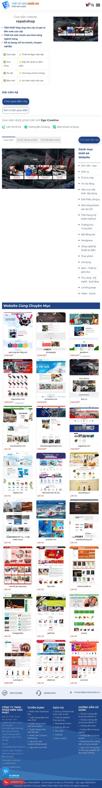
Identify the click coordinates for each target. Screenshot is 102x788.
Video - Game (88, 293)
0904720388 (16, 693)
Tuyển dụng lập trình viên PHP (38, 718)
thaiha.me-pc (18, 540)
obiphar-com (18, 493)
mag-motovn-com (18, 399)
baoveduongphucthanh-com (51, 446)
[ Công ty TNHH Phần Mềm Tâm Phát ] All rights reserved (60, 785)
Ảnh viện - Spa (88, 165)
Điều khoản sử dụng (68, 127)
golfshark (51, 633)
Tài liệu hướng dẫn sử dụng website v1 (88, 715)
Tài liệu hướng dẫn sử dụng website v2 (88, 721)
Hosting (57, 734)
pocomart (84, 680)
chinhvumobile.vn (84, 586)
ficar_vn (84, 399)
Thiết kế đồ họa (61, 727)
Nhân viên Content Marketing (37, 736)
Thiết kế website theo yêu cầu (61, 718)
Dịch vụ (85, 171)
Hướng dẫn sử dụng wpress (88, 730)
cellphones (51, 680)
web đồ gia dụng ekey (17, 586)
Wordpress (87, 240)
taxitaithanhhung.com (84, 540)
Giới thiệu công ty (90, 199)
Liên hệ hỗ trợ (13, 127)
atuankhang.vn (84, 493)
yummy (84, 633)
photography (51, 352)
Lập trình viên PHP (37, 747)
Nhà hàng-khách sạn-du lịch (90, 207)
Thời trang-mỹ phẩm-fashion (88, 217)
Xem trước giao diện (16, 110)
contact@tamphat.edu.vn (87, 692)
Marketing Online (62, 723)
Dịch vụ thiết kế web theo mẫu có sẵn (63, 712)
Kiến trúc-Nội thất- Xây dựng (89, 191)
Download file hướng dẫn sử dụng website (89, 742)
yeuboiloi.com (51, 540)
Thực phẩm (87, 256)
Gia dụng (86, 262)
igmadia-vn (84, 352)
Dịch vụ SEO (59, 738)
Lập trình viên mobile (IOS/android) (37, 742)
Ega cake (51, 586)
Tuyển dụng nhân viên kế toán (36, 730)
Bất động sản (88, 234)
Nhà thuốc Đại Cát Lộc (51, 493)
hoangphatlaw (17, 633)
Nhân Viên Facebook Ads (38, 712)
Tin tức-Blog (87, 183)
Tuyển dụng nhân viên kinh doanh (36, 724)
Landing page (88, 287)
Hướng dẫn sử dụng (39, 127)
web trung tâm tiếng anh (18, 352)
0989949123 (50, 693)
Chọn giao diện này (15, 101)
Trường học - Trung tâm (88, 227)
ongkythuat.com (84, 446)
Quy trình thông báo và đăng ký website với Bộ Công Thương (88, 750)
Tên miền (58, 731)
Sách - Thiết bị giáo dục (88, 270)
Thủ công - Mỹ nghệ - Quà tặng (90, 280)
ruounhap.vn (18, 680)
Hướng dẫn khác (87, 726)
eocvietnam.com (51, 399)
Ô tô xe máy (87, 177)
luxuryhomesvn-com (18, 446)
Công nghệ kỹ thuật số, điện (88, 248)
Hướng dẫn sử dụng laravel (88, 736)
